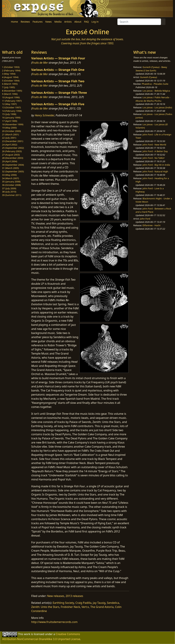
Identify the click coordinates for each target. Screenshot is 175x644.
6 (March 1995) (10, 83)
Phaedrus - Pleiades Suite (155, 83)
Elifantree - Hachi (151, 225)
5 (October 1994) (10, 80)
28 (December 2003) (12, 157)
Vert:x (85, 607)
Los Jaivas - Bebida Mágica (156, 90)
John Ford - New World (154, 144)
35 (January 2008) (11, 181)
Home (14, 21)
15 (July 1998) (9, 114)
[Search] (139, 21)
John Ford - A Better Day (155, 151)
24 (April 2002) (9, 144)
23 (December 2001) (12, 141)
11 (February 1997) (12, 100)
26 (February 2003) (12, 151)
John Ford (145, 218)
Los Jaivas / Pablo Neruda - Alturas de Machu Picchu (153, 99)
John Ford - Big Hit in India (156, 164)
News (48, 21)
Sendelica (113, 603)
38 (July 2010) (9, 191)
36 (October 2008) (11, 184)
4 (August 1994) (10, 77)
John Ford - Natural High (155, 171)
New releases (55, 596)
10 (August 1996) (11, 97)
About (77, 21)
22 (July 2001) (9, 137)
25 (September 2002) (13, 147)
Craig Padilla (83, 603)
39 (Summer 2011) (11, 195)
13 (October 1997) (11, 107)
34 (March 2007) (10, 178)
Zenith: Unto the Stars (45, 607)
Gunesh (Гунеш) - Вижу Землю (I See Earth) (151, 69)
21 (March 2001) (10, 134)
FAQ (86, 21)
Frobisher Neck (70, 607)
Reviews (25, 21)
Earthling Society (63, 603)
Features (38, 21)
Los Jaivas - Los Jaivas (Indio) (157, 107)
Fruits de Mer (40, 63)
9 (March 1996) (10, 93)
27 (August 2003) (11, 154)
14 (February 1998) (12, 110)
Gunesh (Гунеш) (148, 77)
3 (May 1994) (8, 73)
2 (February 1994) (11, 70)
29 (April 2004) (9, 161)
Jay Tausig (99, 603)
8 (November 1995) (12, 90)
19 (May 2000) (9, 127)
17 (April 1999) (9, 121)
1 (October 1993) (10, 67)
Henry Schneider (44, 115)
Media (58, 21)
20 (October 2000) (11, 131)
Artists (68, 21)
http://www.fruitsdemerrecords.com (54, 622)
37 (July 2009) (9, 188)
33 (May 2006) (9, 174)
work (27, 634)
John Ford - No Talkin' (154, 157)
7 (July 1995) (8, 87)
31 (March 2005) (10, 168)
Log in (94, 21)
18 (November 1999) (12, 124)
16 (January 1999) (11, 117)
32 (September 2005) (13, 171)
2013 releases (74, 596)
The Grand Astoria (102, 607)
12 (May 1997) (9, 104)
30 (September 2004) (13, 164)
